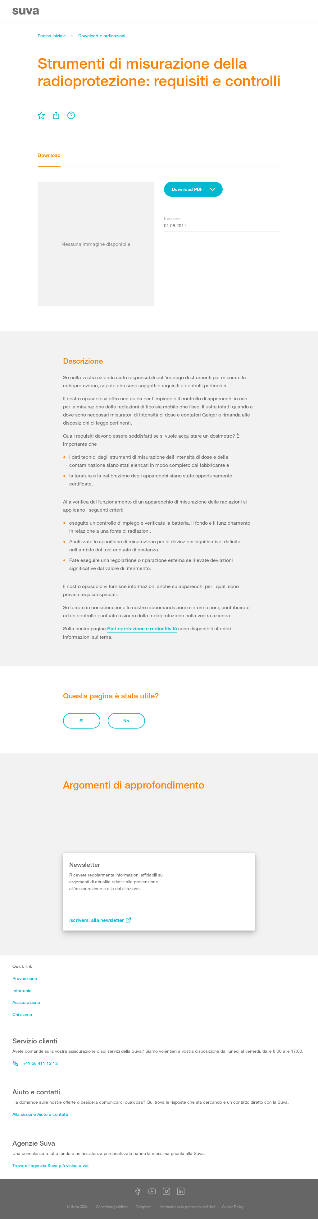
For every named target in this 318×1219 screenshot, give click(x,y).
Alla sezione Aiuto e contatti (40, 1114)
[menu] (41, 115)
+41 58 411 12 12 (35, 1063)
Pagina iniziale (52, 35)
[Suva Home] (26, 11)
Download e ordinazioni (101, 35)
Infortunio (21, 990)
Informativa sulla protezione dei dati (187, 1206)
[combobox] (193, 189)
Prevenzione (24, 978)
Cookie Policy (233, 1206)
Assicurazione (26, 1002)
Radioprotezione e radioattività (142, 629)
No (126, 720)
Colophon (143, 1206)
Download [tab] (49, 155)
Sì (82, 720)
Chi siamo (22, 1014)
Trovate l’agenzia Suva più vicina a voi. (50, 1165)
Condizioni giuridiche (112, 1206)
